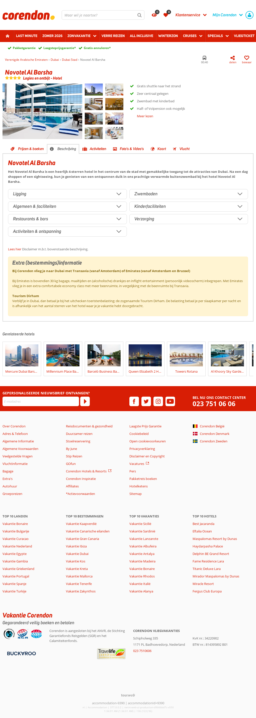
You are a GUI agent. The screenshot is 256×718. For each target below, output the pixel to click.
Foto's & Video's (132, 149)
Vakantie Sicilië (140, 523)
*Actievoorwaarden (80, 493)
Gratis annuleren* (97, 48)
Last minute (26, 36)
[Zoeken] (139, 15)
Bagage (8, 471)
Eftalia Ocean (202, 531)
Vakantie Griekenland (18, 568)
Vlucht (185, 149)
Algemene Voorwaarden (20, 448)
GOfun (71, 463)
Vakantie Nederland (17, 546)
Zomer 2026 (52, 36)
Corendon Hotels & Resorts (86, 471)
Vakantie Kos (75, 561)
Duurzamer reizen (79, 433)
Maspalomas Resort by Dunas (215, 538)
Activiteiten (98, 149)
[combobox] (103, 15)
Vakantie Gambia (15, 561)
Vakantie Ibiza (76, 546)
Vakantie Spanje (14, 583)
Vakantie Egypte (15, 553)
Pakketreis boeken (143, 478)
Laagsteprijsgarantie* (59, 48)
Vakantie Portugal (16, 576)
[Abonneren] (85, 401)
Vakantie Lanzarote (143, 538)
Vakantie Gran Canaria (82, 538)
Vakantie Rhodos (142, 576)
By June (71, 448)
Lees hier (14, 249)
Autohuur (10, 486)
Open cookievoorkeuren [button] (147, 441)
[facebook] (134, 401)
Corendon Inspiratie (81, 478)
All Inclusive (141, 36)
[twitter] (146, 401)
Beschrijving (66, 149)
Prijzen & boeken (31, 149)
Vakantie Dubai (77, 553)
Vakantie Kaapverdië (81, 523)
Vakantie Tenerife (79, 583)
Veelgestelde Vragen (18, 456)
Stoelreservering (78, 441)
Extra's (8, 478)
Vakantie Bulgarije (16, 531)
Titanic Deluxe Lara (207, 568)
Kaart (161, 149)
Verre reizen (113, 36)
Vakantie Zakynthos (81, 591)
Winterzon (168, 36)
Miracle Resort (203, 583)
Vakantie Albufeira (142, 546)
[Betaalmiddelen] (21, 653)
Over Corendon (14, 426)
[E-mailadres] (41, 401)
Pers (132, 471)
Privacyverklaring (142, 448)
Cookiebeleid (139, 433)
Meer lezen (145, 116)
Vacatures (136, 463)
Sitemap (135, 493)
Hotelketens (138, 486)
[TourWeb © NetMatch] (128, 695)
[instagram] (158, 401)
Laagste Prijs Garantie (145, 426)
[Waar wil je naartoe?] (103, 15)
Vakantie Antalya (141, 553)
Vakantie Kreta (77, 568)
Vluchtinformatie (15, 463)
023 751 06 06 (214, 404)
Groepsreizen (12, 493)
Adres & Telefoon (15, 433)
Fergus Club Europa (207, 591)
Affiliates (72, 486)
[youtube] (170, 401)
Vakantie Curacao (16, 538)
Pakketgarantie (24, 48)
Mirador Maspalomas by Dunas (216, 576)
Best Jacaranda (203, 523)
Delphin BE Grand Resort (211, 553)
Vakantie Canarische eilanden (88, 531)
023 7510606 (142, 650)
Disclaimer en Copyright (147, 456)
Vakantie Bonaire (15, 523)
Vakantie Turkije (14, 591)
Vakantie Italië (139, 583)
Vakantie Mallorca (79, 576)
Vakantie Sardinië (142, 531)
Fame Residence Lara (208, 561)
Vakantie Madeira (142, 561)
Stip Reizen (74, 456)
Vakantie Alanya (141, 591)
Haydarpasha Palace (208, 546)
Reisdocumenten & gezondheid (89, 426)
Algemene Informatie (18, 441)
